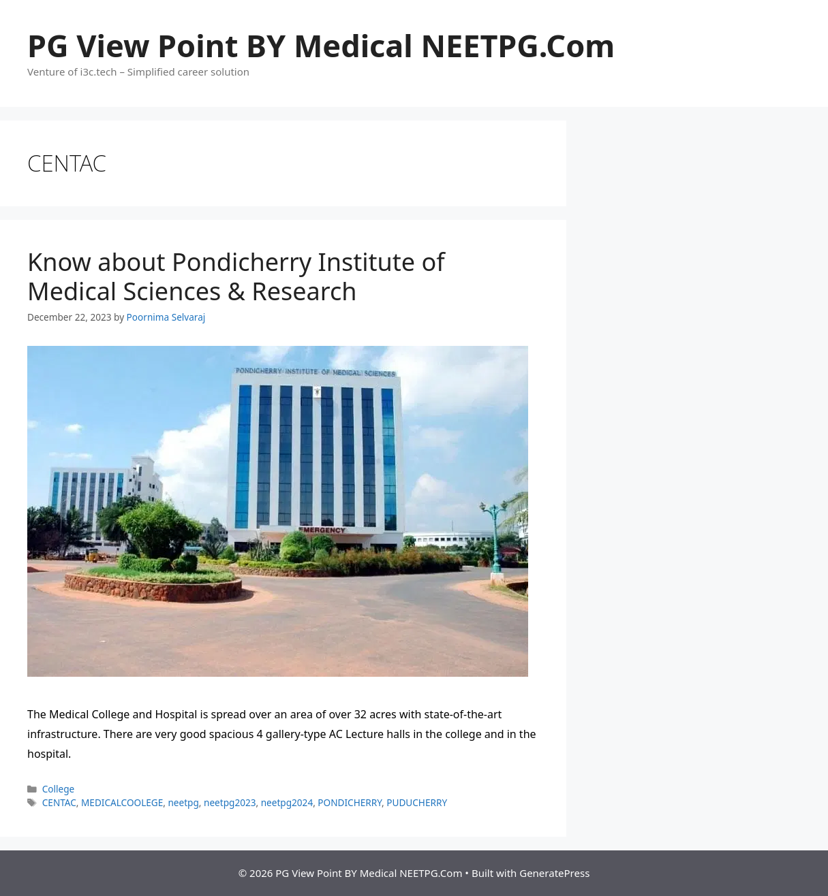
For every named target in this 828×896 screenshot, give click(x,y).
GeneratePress (554, 873)
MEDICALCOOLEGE (122, 802)
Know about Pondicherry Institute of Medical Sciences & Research (236, 276)
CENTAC (59, 802)
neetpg (183, 802)
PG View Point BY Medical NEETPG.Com (321, 45)
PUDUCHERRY (416, 802)
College (58, 788)
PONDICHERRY (350, 802)
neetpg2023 (230, 802)
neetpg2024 (287, 802)
